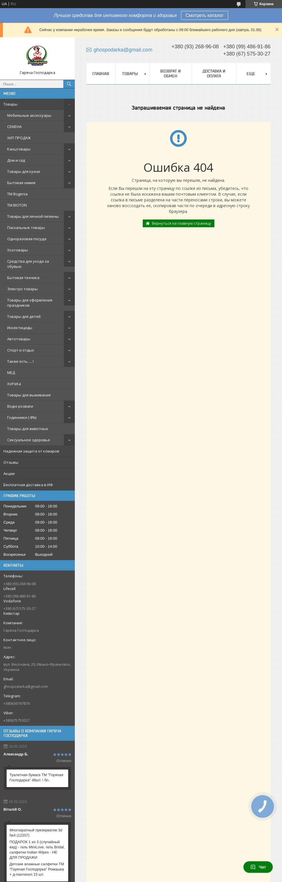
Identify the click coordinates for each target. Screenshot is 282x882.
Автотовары (18, 338)
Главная (100, 73)
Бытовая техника (23, 277)
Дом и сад (16, 160)
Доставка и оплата (214, 73)
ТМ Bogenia (17, 193)
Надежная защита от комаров (31, 451)
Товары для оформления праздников (29, 302)
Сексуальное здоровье (28, 439)
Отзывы (10, 462)
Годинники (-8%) (21, 417)
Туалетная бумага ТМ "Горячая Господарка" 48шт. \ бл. (36, 777)
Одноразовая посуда (26, 238)
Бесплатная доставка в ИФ (28, 484)
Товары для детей (24, 316)
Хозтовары (17, 250)
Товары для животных (27, 428)
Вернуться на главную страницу (181, 223)
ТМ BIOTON (17, 205)
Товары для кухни (23, 171)
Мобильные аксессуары (29, 115)
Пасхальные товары (26, 227)
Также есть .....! (20, 361)
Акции (9, 473)
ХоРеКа (14, 383)
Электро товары (22, 288)
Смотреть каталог (205, 15)
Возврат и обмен (170, 73)
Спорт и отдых (20, 350)
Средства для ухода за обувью (28, 264)
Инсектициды (19, 327)
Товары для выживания (29, 395)
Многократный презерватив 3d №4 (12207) (35, 832)
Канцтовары (19, 149)
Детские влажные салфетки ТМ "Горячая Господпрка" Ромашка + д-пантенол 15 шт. (36, 869)
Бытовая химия (21, 182)
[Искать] (69, 84)
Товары (10, 104)
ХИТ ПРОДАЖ (19, 137)
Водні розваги (20, 406)
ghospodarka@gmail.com (25, 686)
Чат (258, 867)
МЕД (11, 372)
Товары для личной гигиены (33, 216)
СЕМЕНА (14, 126)
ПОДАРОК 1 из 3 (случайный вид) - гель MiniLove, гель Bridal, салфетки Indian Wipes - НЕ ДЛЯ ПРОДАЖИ (37, 850)
